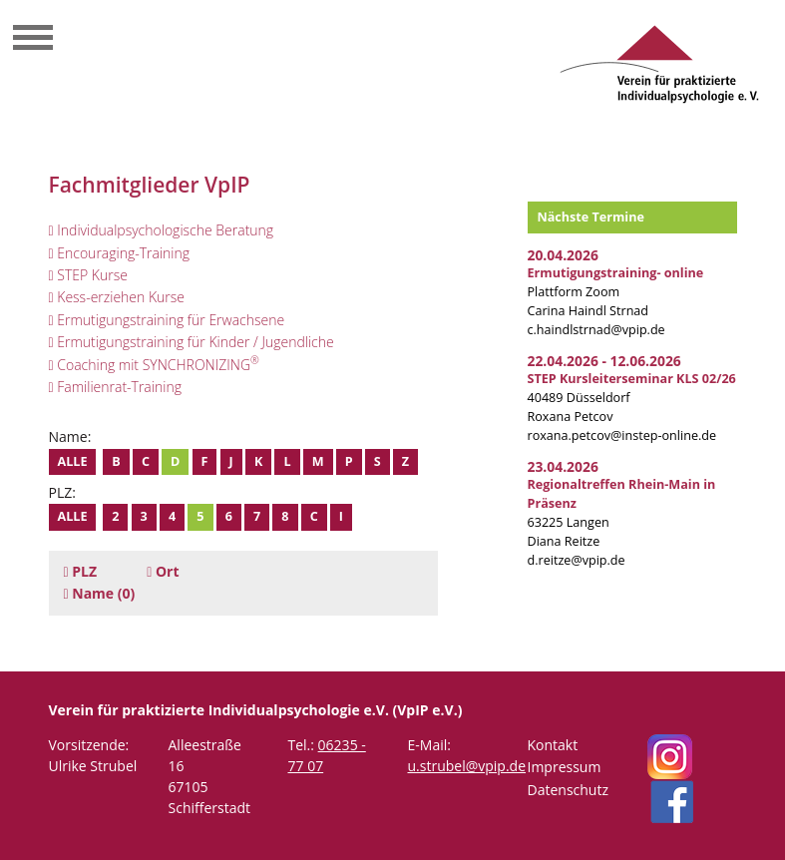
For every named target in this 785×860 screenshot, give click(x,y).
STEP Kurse (88, 274)
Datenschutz (568, 789)
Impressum (564, 766)
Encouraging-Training (120, 252)
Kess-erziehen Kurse (117, 296)
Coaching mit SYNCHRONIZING (154, 364)
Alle (73, 461)
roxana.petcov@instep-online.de (622, 435)
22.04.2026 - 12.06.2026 (604, 360)
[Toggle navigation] (33, 40)
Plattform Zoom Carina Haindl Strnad (616, 291)
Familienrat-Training (115, 386)
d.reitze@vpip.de (576, 560)
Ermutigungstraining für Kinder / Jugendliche (191, 341)
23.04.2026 (563, 466)
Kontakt (553, 744)
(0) (100, 593)
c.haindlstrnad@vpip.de (596, 329)
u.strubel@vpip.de (467, 765)
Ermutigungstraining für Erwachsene (167, 319)
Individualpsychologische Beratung (161, 229)
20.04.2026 (563, 254)
